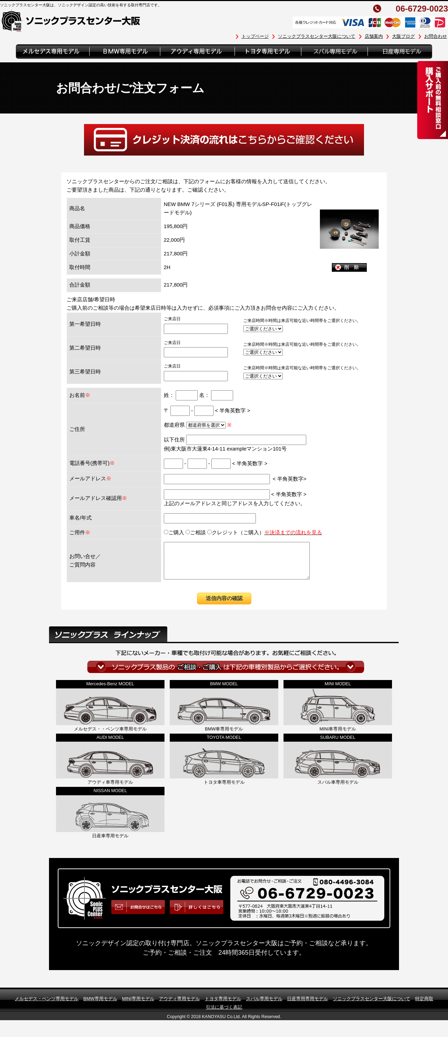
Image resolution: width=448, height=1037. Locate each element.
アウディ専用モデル (179, 1006)
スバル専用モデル (264, 1006)
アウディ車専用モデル (110, 789)
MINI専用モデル (138, 1006)
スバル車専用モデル (337, 789)
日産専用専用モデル (307, 1006)
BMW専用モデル (100, 1006)
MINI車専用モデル (338, 736)
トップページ (255, 36)
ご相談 (196, 532)
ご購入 (174, 532)
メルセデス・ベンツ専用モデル (46, 1006)
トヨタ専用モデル (223, 1006)
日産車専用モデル (110, 843)
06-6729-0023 (422, 9)
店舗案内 (374, 36)
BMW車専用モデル (224, 736)
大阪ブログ (403, 36)
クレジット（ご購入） (264, 532)
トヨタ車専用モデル (224, 789)
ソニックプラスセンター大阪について (316, 36)
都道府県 (195, 425)
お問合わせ (435, 36)
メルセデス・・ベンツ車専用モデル (110, 736)
